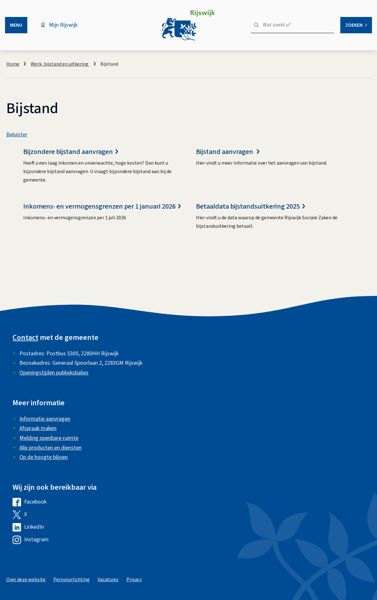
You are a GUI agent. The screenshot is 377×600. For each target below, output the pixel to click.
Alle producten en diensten (50, 448)
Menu (16, 25)
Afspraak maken (37, 428)
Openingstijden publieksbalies (53, 373)
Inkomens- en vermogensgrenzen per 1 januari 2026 (102, 206)
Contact (25, 337)
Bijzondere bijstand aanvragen (70, 151)
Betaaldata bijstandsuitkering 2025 (250, 206)
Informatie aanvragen (44, 419)
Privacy (134, 579)
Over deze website (25, 579)
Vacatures (108, 579)
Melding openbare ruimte (48, 438)
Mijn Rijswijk (63, 25)
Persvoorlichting (71, 579)
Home (12, 64)
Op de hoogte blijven (43, 457)
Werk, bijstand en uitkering (60, 64)
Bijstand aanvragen (227, 151)
